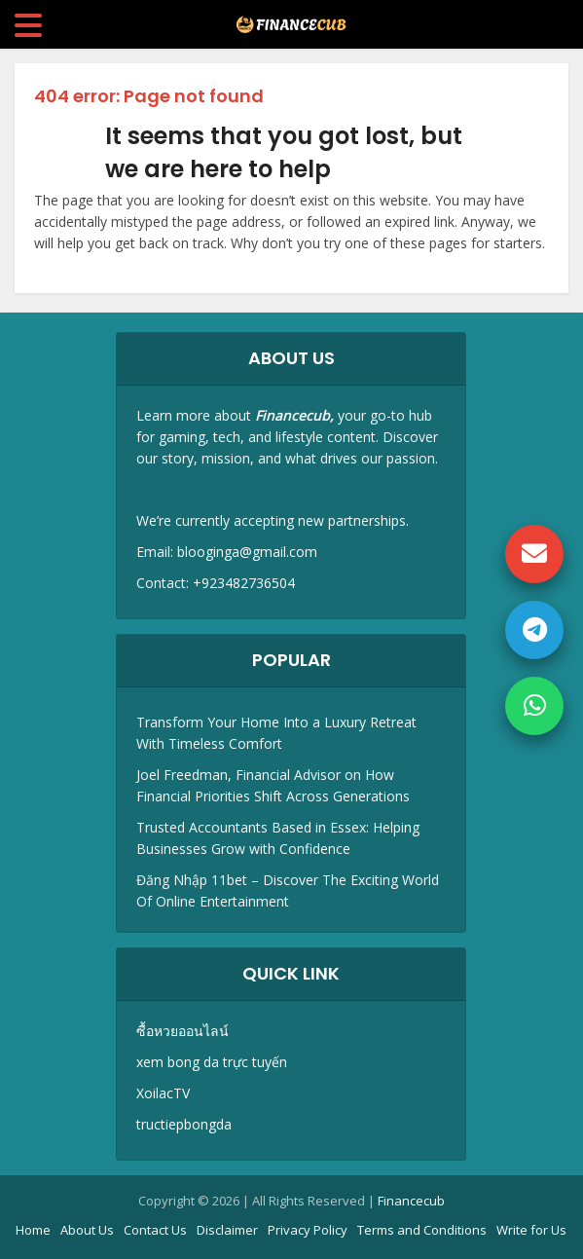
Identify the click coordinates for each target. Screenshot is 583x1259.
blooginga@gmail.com (247, 551)
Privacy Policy (307, 1230)
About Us (87, 1230)
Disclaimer (227, 1230)
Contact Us (155, 1230)
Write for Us (531, 1230)
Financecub (411, 1200)
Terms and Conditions (422, 1230)
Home (33, 1230)
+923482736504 (244, 583)
